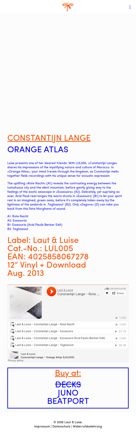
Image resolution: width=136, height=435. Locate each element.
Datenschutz (61, 426)
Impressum (42, 426)
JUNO (68, 392)
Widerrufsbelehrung (87, 426)
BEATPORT (68, 400)
